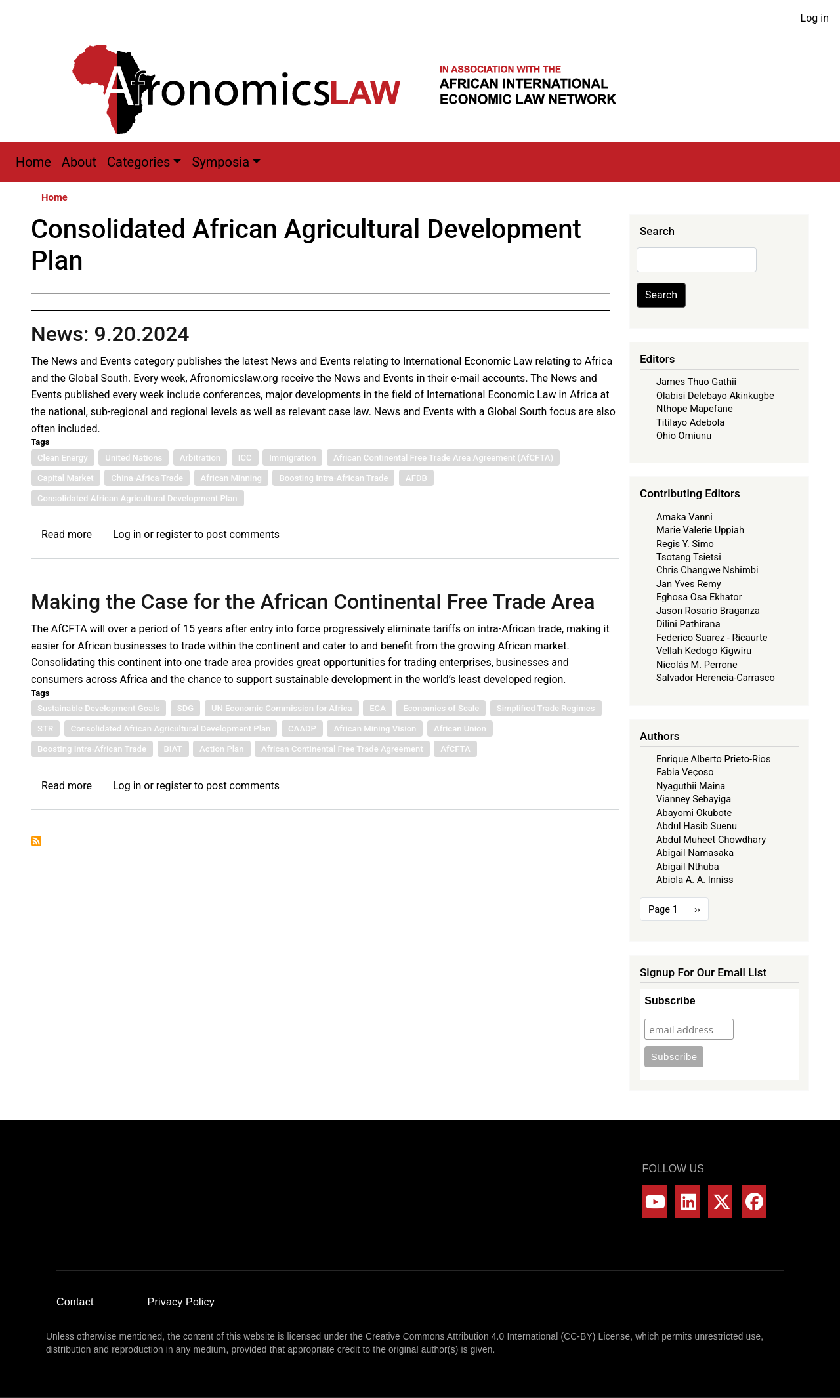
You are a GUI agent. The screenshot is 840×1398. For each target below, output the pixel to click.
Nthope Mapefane (694, 409)
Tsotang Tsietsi (688, 557)
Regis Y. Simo (685, 544)
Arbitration (200, 458)
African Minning (231, 478)
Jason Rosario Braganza (708, 611)
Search (661, 295)
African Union (460, 728)
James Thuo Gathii (696, 382)
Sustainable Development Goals (98, 708)
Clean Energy (62, 458)
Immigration (292, 458)
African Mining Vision (374, 728)
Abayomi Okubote (694, 813)
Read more (66, 534)
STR (45, 728)
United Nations (133, 458)
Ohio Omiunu (683, 436)
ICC (245, 458)
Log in (815, 18)
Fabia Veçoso (685, 772)
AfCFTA (455, 749)
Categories (138, 162)
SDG (185, 708)
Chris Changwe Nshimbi (707, 570)
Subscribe (669, 1000)
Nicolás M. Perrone (697, 664)
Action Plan (221, 749)
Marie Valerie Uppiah (700, 530)
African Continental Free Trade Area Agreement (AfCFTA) (443, 458)
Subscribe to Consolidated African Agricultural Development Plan (36, 841)
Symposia (220, 162)
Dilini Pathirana (688, 624)
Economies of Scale (441, 708)
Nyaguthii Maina (690, 786)
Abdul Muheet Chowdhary (711, 840)
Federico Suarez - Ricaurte (712, 638)
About (79, 162)
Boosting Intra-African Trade (333, 478)
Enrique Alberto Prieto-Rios (713, 759)
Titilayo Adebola (690, 422)
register (174, 534)
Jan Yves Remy (688, 584)
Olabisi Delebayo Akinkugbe (715, 395)
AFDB (416, 478)
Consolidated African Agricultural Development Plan (137, 498)
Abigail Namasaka (695, 853)
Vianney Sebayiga (693, 799)
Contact (75, 1301)
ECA (377, 708)
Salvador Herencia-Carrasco (715, 678)
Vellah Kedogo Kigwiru (703, 651)
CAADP (302, 728)
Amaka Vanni (684, 517)
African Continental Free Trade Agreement (342, 749)
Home (33, 162)
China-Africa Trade (147, 478)
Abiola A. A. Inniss (695, 880)
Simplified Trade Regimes (546, 708)
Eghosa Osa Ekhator (699, 597)
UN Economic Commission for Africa (281, 708)
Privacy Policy (181, 1301)
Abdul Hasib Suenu (696, 826)
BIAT (173, 749)
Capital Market (65, 478)
